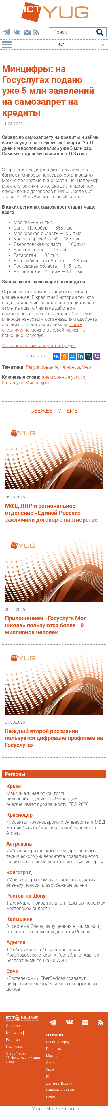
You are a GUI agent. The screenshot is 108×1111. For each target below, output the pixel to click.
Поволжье (54, 1049)
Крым (13, 786)
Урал (50, 1070)
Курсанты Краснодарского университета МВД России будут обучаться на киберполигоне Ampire (55, 827)
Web (86, 367)
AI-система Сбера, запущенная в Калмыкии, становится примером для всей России (53, 928)
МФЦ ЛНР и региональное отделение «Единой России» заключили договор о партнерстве (51, 512)
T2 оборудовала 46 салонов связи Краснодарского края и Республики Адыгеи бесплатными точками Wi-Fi (52, 955)
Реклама (13, 1040)
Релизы (52, 1097)
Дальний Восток (59, 1083)
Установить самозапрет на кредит (39, 345)
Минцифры (37, 382)
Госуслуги (12, 382)
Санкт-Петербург (59, 1042)
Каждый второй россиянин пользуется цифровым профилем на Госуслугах (54, 738)
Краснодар (19, 815)
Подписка (14, 1047)
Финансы (70, 367)
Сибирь (52, 1063)
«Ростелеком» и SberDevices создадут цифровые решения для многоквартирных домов (51, 984)
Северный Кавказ (60, 1090)
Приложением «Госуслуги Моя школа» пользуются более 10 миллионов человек (46, 625)
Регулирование (42, 367)
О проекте (14, 1026)
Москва (52, 1056)
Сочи (12, 971)
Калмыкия (19, 919)
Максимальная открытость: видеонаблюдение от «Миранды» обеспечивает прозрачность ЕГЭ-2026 (47, 799)
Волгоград (19, 872)
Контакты (14, 1033)
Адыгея (15, 942)
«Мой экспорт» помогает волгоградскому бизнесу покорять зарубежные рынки (51, 882)
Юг (48, 1076)
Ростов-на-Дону (26, 896)
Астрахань (19, 844)
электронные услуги (63, 377)
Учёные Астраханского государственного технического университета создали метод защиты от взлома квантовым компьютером (55, 856)
